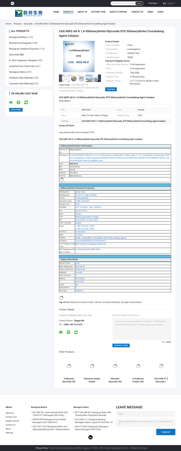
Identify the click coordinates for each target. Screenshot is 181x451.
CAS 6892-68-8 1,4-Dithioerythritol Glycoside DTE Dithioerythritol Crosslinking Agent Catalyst (78, 88)
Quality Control (118, 12)
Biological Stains (17, 72)
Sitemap (9, 433)
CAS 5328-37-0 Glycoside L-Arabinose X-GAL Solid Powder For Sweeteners (161, 380)
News (150, 12)
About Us (82, 12)
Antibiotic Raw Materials (21, 77)
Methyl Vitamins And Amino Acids (78, 302)
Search (139, 3)
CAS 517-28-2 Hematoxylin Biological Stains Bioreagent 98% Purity (91, 428)
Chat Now (152, 3)
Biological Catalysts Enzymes (24, 48)
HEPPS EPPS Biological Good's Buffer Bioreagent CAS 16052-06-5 (49, 420)
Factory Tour (98, 12)
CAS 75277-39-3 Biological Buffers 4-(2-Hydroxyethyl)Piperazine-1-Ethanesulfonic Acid (51, 428)
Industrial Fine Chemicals (22, 66)
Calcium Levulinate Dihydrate (107, 302)
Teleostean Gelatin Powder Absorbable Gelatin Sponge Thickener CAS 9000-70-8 (91, 380)
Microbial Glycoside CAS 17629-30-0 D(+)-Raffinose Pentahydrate (115, 380)
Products (68, 12)
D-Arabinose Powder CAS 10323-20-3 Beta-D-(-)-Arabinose (138, 380)
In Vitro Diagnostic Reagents (23, 60)
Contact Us (137, 12)
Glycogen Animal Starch (131, 302)
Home (56, 12)
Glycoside (28, 24)
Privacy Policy (42, 448)
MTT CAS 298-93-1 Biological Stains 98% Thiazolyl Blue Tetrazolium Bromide (93, 413)
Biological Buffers (18, 37)
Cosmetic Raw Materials (21, 83)
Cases (160, 12)
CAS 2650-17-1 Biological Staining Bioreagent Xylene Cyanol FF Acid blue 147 (94, 420)
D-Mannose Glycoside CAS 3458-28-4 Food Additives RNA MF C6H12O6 (69, 380)
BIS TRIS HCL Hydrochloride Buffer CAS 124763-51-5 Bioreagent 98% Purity (50, 413)
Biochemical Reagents (20, 43)
